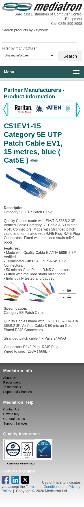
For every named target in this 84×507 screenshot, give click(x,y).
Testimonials (12, 387)
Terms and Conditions (43, 487)
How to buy (11, 414)
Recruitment (12, 382)
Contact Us (11, 409)
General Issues (14, 419)
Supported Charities (17, 392)
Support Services (15, 423)
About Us (9, 378)
